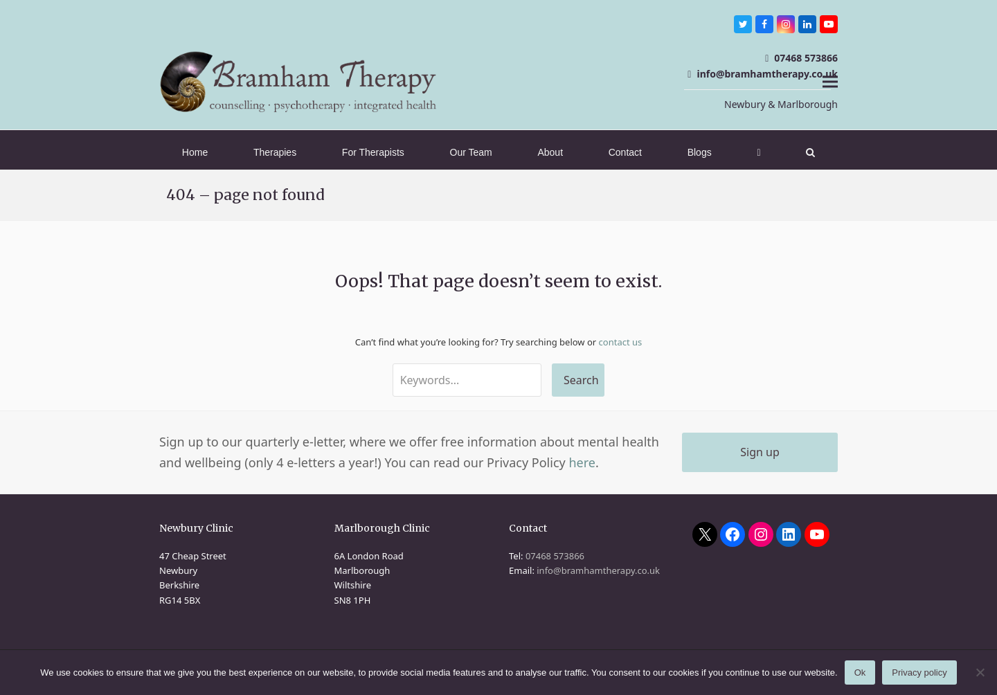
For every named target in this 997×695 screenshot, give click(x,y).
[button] (830, 81)
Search (581, 380)
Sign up (760, 452)
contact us (621, 342)
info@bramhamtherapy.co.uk (767, 73)
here (581, 462)
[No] (980, 672)
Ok (860, 672)
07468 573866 (806, 57)
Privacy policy (919, 672)
